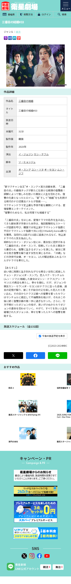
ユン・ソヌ (37, 169)
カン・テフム (41, 154)
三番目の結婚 (26, 101)
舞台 (58, 567)
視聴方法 (26, 14)
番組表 (9, 14)
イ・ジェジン (26, 154)
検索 (62, 14)
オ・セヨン (50, 169)
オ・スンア (25, 169)
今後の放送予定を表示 (52, 335)
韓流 (18, 31)
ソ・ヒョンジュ (27, 162)
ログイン (44, 14)
